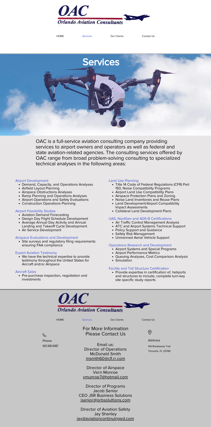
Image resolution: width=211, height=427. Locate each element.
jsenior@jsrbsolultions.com (105, 400)
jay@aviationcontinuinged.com (105, 418)
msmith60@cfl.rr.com (105, 358)
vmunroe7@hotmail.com (105, 377)
